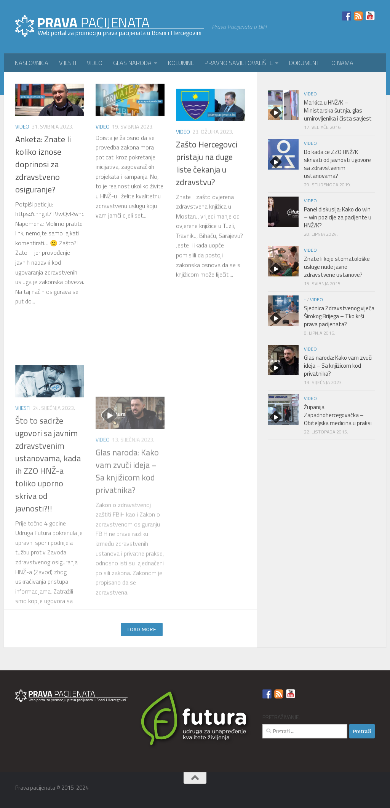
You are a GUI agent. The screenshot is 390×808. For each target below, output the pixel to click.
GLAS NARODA (132, 62)
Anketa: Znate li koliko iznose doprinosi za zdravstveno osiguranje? (43, 170)
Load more (141, 629)
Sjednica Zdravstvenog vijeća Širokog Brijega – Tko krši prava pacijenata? (339, 316)
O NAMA (342, 62)
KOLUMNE (181, 62)
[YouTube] (369, 790)
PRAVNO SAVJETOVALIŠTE (239, 62)
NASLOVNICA (31, 62)
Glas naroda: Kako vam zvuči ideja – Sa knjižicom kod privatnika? (127, 554)
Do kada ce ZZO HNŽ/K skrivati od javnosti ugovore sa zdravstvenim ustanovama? (337, 164)
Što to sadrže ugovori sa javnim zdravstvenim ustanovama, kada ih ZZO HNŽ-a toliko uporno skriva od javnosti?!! (48, 560)
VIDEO (94, 62)
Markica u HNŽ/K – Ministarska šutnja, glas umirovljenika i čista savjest (338, 110)
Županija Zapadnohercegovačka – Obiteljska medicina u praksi (338, 415)
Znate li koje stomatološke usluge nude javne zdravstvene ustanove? (337, 266)
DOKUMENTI (305, 62)
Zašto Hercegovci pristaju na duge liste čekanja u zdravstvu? (206, 212)
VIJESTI (67, 62)
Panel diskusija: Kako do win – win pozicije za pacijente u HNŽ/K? (337, 217)
